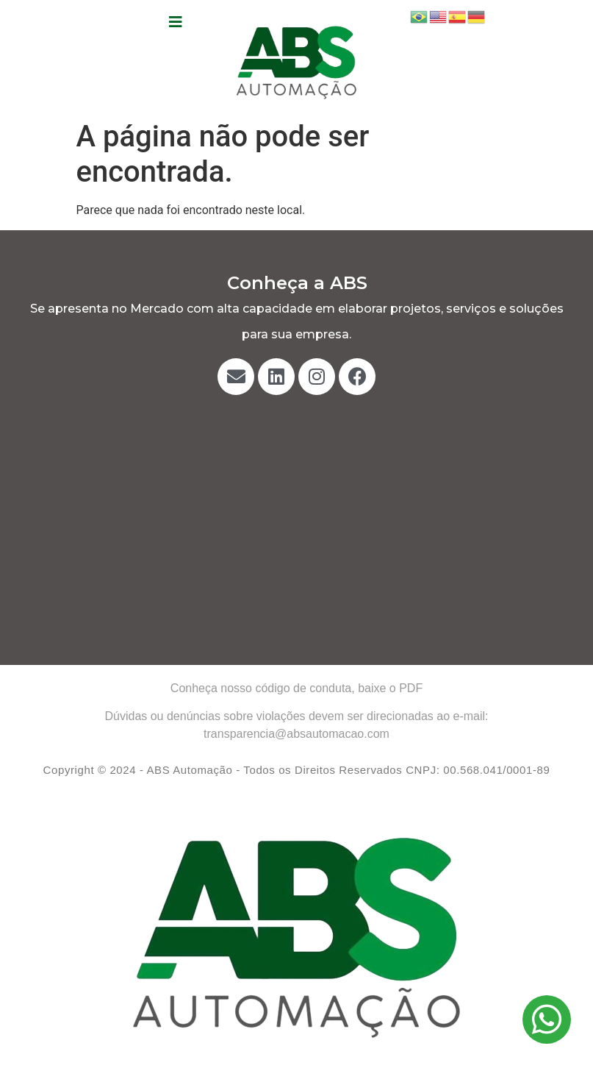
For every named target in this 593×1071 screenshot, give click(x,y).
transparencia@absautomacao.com (296, 733)
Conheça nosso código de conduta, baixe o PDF (296, 688)
